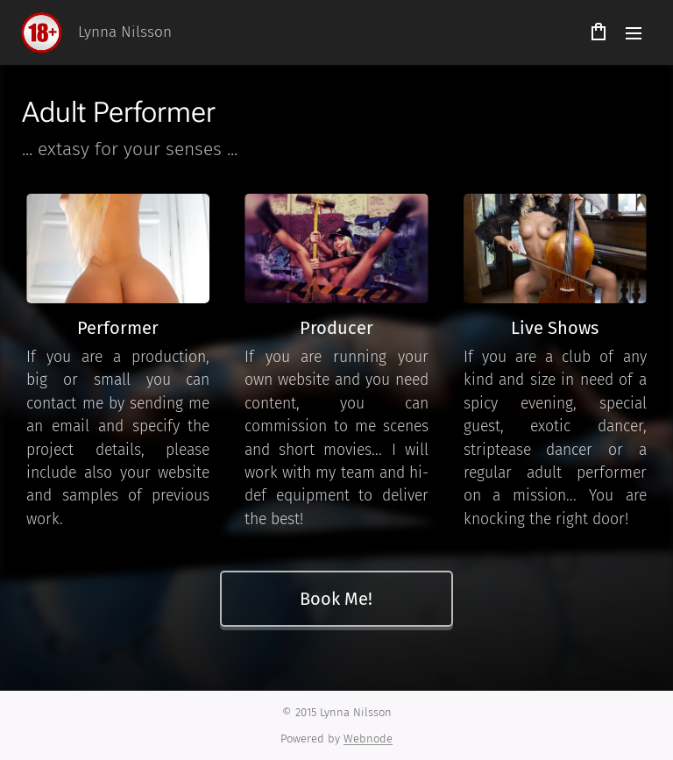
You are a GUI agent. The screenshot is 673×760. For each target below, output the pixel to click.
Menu (633, 33)
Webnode (368, 738)
